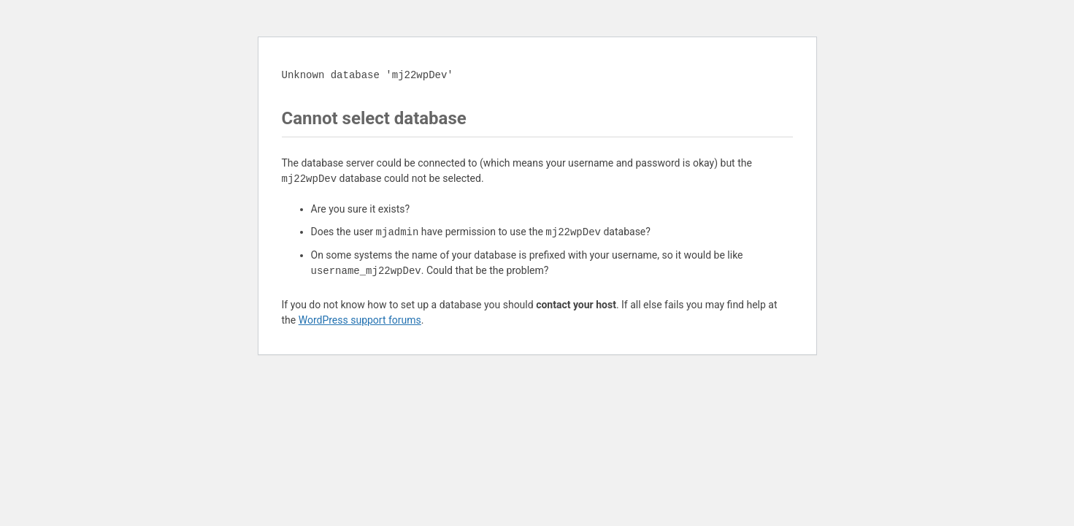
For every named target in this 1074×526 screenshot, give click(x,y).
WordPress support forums (360, 320)
